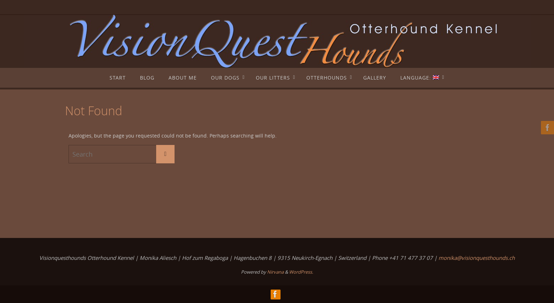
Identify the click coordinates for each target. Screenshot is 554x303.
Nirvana (275, 272)
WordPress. (301, 272)
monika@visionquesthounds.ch (476, 257)
